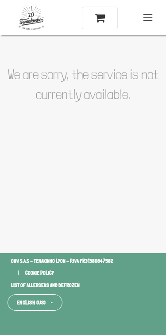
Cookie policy (39, 273)
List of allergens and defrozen (45, 285)
